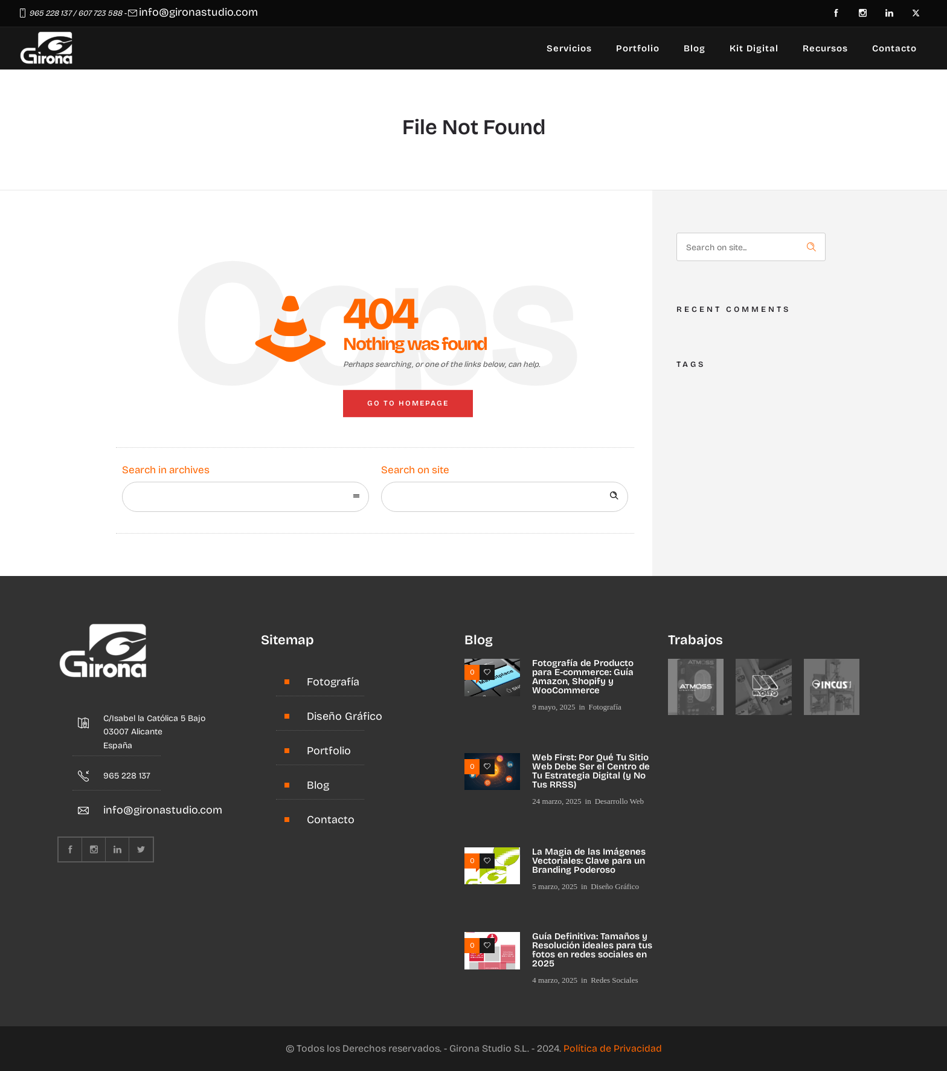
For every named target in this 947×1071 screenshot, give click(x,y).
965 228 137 (50, 13)
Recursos (825, 48)
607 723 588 (100, 13)
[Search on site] (504, 497)
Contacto (894, 48)
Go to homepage (408, 403)
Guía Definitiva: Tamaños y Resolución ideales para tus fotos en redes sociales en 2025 (592, 950)
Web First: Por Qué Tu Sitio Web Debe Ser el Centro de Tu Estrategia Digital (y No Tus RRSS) (591, 771)
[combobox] (245, 497)
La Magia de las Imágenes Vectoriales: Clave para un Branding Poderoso (589, 860)
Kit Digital (754, 48)
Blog (694, 48)
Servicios (569, 48)
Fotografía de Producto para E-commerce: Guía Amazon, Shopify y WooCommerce (583, 677)
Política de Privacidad (612, 1048)
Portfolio (638, 48)
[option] (696, 687)
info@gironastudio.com (198, 12)
